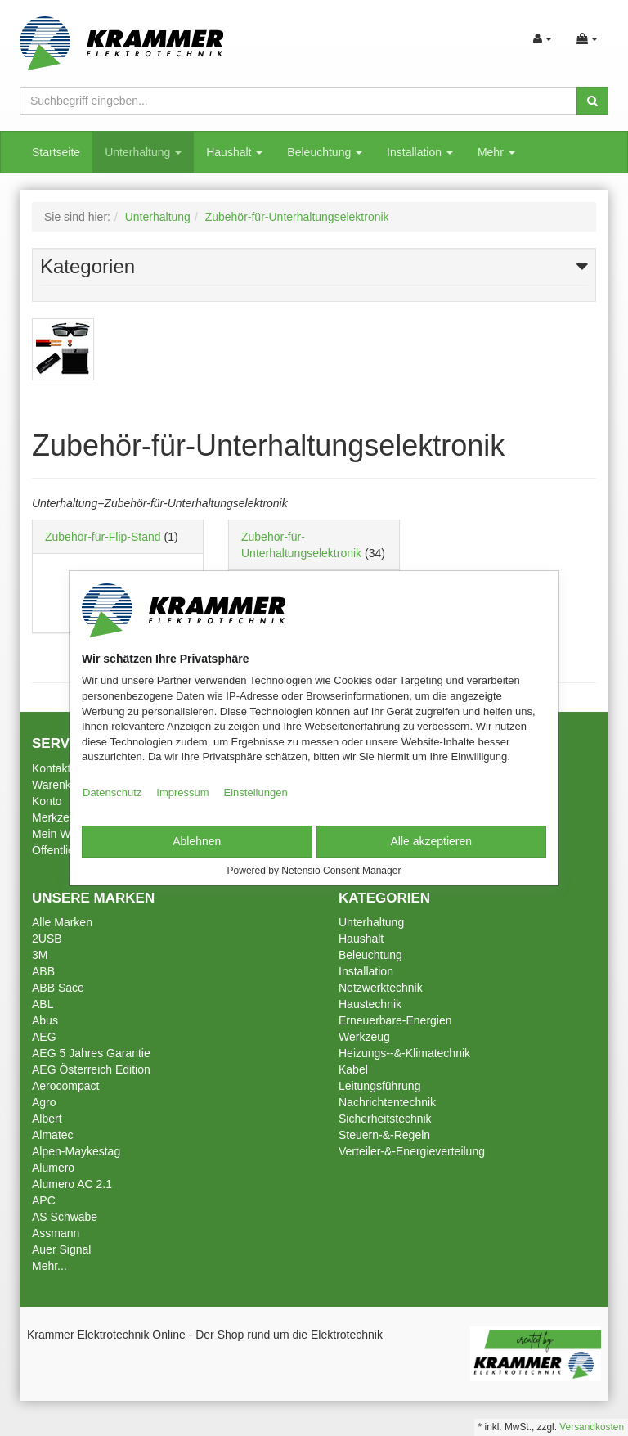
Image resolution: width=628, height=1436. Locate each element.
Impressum (182, 792)
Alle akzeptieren (431, 841)
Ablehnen (197, 841)
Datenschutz (112, 792)
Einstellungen (256, 792)
